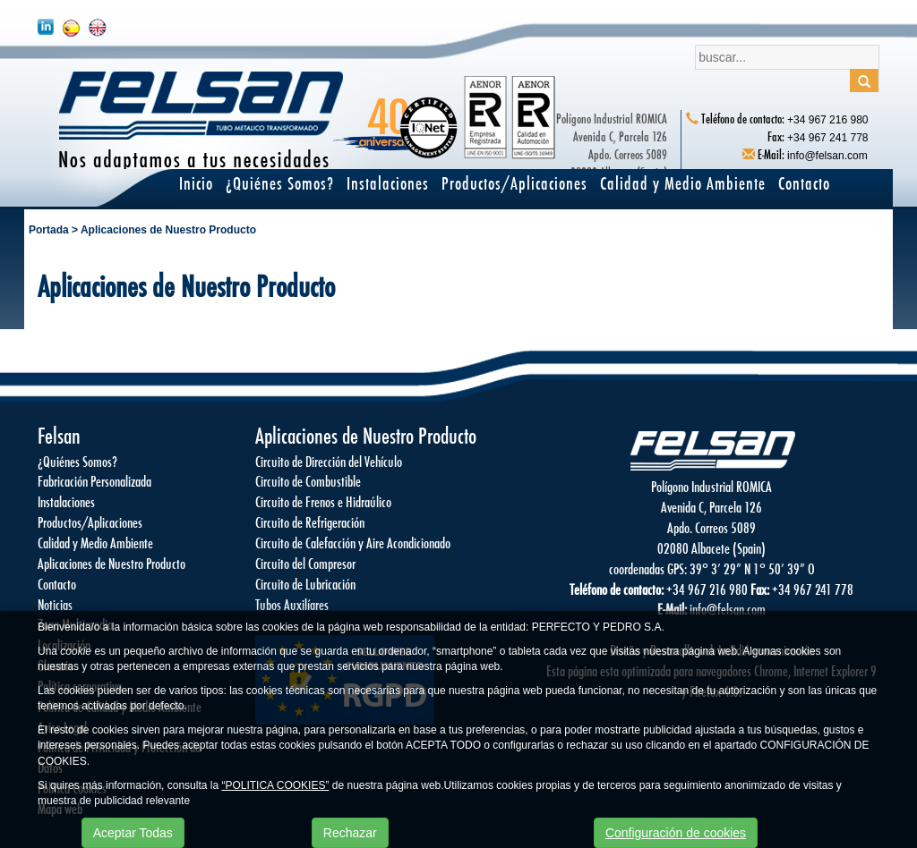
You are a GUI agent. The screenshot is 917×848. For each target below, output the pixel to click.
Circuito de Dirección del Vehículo (328, 461)
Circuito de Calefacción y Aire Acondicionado (352, 542)
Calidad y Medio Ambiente (683, 183)
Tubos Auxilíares (292, 604)
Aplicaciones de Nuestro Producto (168, 230)
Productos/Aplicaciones (514, 183)
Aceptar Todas (133, 833)
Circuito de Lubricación (305, 583)
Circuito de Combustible (308, 480)
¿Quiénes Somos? (280, 183)
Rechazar (350, 833)
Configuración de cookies (675, 833)
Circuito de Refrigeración (309, 522)
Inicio (196, 183)
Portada (49, 230)
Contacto (804, 183)
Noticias (55, 604)
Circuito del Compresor (305, 563)
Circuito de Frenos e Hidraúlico (323, 501)
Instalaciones (388, 183)
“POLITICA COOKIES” (275, 785)
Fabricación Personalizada (94, 480)
